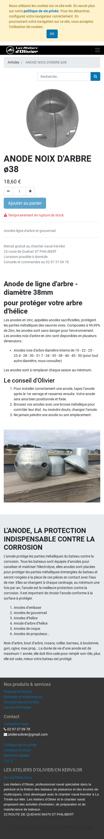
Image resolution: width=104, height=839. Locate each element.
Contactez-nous (16, 724)
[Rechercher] (95, 76)
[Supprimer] (8, 191)
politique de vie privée (41, 11)
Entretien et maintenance (23, 697)
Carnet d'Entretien (17, 707)
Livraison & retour (17, 750)
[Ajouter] (30, 191)
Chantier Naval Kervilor (21, 702)
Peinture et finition (18, 692)
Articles (13, 62)
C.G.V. (8, 761)
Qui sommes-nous (18, 777)
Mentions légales (17, 755)
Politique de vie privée (20, 745)
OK (52, 34)
